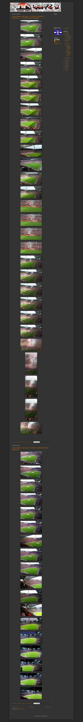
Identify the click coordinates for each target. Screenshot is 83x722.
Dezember (68, 35)
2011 (66, 68)
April (67, 57)
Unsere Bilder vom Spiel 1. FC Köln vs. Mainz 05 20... (68, 48)
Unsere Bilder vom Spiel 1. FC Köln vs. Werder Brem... (68, 53)
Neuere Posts (14, 707)
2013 (66, 65)
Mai (66, 44)
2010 (66, 70)
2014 (66, 63)
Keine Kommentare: (28, 703)
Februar (67, 58)
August (67, 43)
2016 (66, 60)
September (68, 40)
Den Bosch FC (67, 28)
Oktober (67, 39)
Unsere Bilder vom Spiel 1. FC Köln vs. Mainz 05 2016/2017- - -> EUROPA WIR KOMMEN (28, 17)
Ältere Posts (48, 707)
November (68, 37)
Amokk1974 (58, 40)
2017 (66, 34)
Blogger (46, 716)
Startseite (31, 707)
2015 (66, 62)
